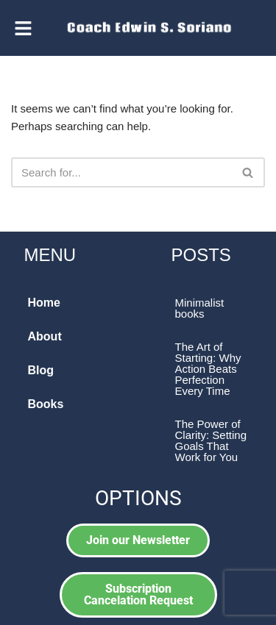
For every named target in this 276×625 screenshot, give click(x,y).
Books (46, 404)
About (45, 336)
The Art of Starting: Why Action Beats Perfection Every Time (208, 368)
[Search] (121, 172)
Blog (41, 370)
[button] (23, 28)
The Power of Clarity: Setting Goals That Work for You (211, 440)
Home (44, 302)
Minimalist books (199, 308)
